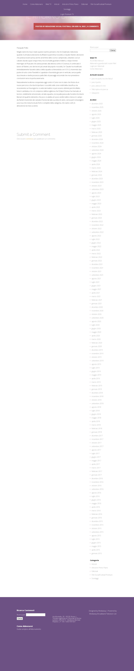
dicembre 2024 (97, 161)
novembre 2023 (97, 204)
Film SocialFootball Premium (101, 4)
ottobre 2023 (96, 208)
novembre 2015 (97, 547)
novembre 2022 (97, 247)
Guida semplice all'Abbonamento (29, 651)
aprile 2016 (96, 529)
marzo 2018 (96, 447)
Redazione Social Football (61, 42)
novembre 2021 (97, 290)
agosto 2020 (96, 343)
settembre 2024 (97, 172)
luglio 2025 (96, 140)
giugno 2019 (96, 393)
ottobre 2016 (96, 508)
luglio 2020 (96, 347)
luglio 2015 (96, 561)
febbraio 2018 (97, 450)
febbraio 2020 (97, 365)
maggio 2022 (96, 268)
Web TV (48, 4)
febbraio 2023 (97, 236)
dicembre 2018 (97, 415)
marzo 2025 (96, 151)
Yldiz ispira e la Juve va (100, 111)
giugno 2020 (96, 351)
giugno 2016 (96, 522)
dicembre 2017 (97, 458)
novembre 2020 (97, 333)
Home (25, 4)
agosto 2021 (96, 301)
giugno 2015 (96, 565)
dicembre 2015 (97, 543)
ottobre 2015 (96, 550)
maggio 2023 (96, 226)
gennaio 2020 (97, 368)
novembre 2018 (97, 418)
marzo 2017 (96, 490)
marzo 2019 (96, 404)
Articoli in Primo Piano (70, 4)
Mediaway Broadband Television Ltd (102, 636)
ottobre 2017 (96, 465)
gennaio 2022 (97, 283)
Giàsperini (95, 115)
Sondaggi (67, 9)
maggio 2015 (96, 568)
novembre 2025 (97, 129)
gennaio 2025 (97, 158)
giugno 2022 (96, 265)
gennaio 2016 (97, 540)
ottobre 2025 (96, 133)
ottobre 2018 (96, 422)
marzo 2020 (96, 361)
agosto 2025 (96, 136)
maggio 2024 (96, 183)
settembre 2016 (97, 511)
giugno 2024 (96, 179)
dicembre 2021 (97, 286)
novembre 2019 (97, 376)
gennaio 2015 (97, 575)
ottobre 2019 (96, 379)
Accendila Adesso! (97, 83)
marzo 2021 (96, 318)
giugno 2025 (96, 143)
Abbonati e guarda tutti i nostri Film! (103, 85)
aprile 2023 (96, 229)
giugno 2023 (96, 222)
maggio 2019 (96, 397)
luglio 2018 (96, 433)
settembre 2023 (97, 211)
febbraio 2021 (97, 322)
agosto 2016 (96, 515)
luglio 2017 (96, 475)
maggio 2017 (96, 483)
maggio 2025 (96, 147)
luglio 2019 (96, 390)
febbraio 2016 (97, 536)
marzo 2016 (96, 533)
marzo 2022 (96, 276)
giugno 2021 (96, 308)
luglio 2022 (96, 261)
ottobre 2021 (96, 293)
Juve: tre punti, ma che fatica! (102, 101)
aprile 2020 (96, 358)
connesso (29, 161)
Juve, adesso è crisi (99, 108)
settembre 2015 (97, 554)
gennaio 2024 (97, 197)
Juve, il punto (96, 104)
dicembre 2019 (97, 372)
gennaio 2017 (97, 497)
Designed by (93, 633)
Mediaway (102, 633)
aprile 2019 (96, 400)
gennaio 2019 (97, 411)
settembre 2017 (97, 468)
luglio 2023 (96, 218)
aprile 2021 (96, 315)
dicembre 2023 (97, 201)
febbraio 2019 (97, 408)
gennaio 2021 (97, 326)
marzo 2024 (96, 190)
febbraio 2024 (97, 193)
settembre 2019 (97, 383)
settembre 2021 (97, 297)
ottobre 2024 (96, 168)
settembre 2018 (97, 425)
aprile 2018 (96, 443)
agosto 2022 (96, 258)
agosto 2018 (96, 429)
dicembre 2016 (97, 500)
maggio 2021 (96, 311)
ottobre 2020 (96, 336)
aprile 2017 (96, 486)
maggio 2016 (96, 525)
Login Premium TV (67, 14)
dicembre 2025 (97, 126)
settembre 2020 (97, 340)
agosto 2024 (96, 176)
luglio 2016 (96, 518)
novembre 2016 (97, 504)
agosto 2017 (96, 472)
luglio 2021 (96, 304)
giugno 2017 (96, 479)
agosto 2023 (96, 215)
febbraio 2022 (97, 279)
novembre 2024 (97, 165)
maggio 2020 (96, 354)
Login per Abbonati (97, 88)
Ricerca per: (94, 69)
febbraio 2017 (97, 493)
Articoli (56, 4)
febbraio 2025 (97, 154)
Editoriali (84, 4)
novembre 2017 (97, 461)
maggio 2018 (96, 440)
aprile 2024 (96, 186)
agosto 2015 (96, 558)
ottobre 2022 (96, 251)
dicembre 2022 (97, 243)
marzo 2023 (96, 233)
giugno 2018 (96, 436)
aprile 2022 (96, 272)
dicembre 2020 (97, 329)
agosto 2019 (96, 386)
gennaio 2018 (97, 454)
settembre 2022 (97, 254)
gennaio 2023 (97, 240)
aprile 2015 (96, 572)
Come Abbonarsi (36, 4)
